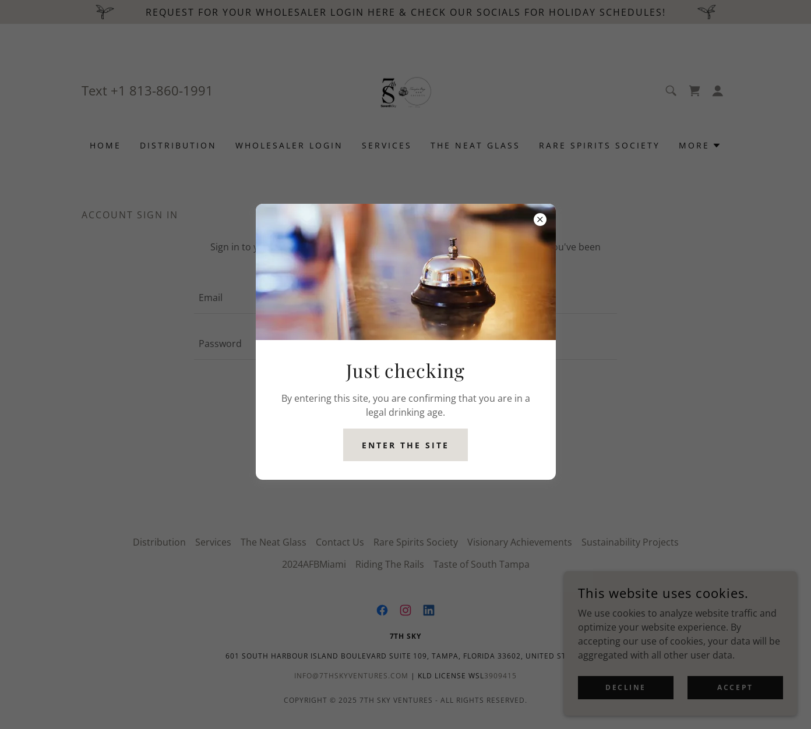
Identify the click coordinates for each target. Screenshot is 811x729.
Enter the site (405, 445)
